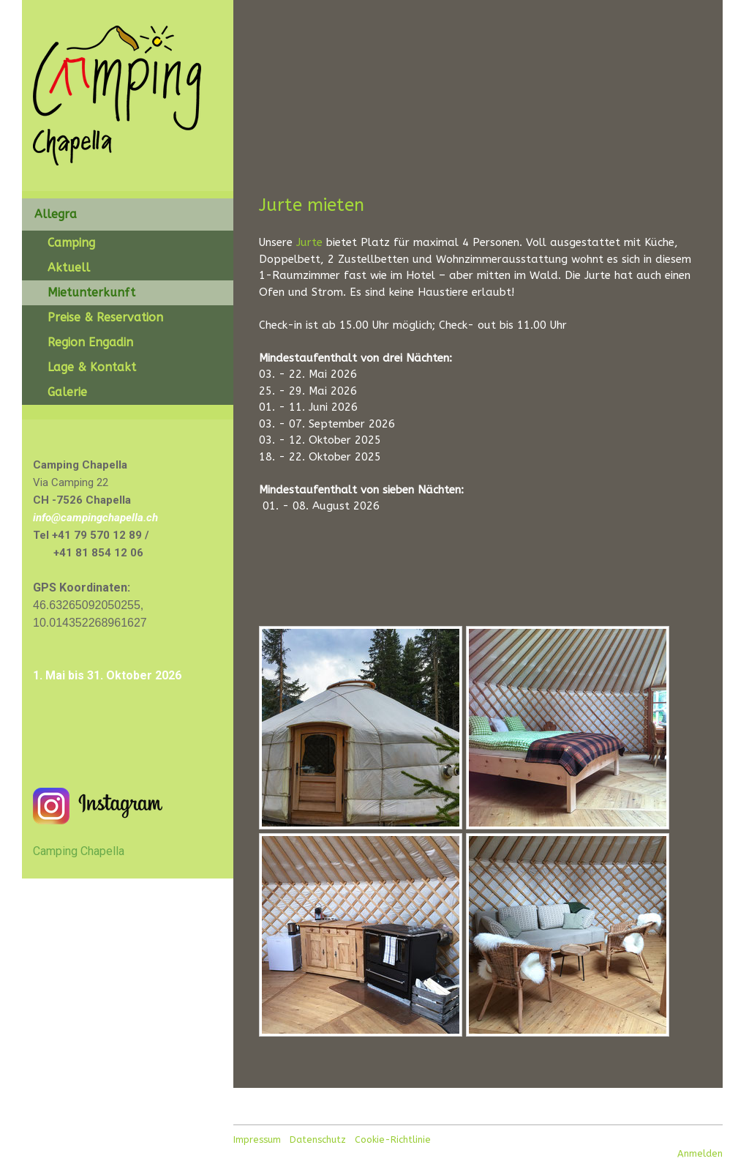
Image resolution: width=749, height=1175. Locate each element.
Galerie (67, 392)
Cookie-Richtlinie (393, 1139)
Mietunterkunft (91, 292)
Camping (71, 243)
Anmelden (700, 1153)
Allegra (55, 214)
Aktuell (69, 268)
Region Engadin (90, 342)
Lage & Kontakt (92, 367)
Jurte (309, 242)
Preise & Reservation (105, 317)
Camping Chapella (78, 851)
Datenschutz (318, 1139)
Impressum (257, 1139)
